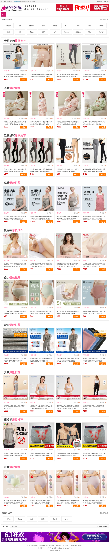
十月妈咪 (8, 26)
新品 (9, 14)
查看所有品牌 (104, 20)
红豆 (8, 32)
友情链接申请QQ (102, 526)
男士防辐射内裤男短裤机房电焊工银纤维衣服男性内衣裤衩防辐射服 (41, 455)
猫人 (66, 26)
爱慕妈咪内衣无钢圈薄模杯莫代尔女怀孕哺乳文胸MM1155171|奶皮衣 (41, 407)
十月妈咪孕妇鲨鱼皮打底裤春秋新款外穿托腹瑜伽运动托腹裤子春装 (68, 76)
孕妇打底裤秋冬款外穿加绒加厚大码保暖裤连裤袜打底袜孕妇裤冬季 (15, 170)
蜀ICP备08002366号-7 (65, 548)
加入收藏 (17, 1)
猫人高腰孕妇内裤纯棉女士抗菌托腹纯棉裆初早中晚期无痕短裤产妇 (94, 312)
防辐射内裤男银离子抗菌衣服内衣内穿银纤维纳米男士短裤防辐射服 (68, 455)
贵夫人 (8, 519)
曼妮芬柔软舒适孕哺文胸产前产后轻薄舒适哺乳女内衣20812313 (94, 265)
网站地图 (58, 545)
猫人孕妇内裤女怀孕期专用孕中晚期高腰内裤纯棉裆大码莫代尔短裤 (15, 312)
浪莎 (43, 32)
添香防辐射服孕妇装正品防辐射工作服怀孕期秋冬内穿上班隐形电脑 (94, 218)
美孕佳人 (78, 32)
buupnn (67, 32)
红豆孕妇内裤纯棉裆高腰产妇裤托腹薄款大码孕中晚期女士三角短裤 (68, 502)
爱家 (78, 26)
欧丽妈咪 (31, 26)
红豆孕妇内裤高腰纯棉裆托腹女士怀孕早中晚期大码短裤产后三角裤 (41, 502)
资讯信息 (99, 1)
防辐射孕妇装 (43, 545)
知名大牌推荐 (7, 20)
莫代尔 (90, 32)
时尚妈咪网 (48, 548)
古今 (55, 32)
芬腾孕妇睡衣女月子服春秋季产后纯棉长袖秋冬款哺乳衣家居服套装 (41, 123)
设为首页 (66, 545)
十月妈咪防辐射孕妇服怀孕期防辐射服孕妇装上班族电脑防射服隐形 (15, 76)
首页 (3, 14)
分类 (57, 14)
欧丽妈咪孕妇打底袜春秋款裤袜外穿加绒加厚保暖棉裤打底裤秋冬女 (94, 170)
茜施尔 (32, 32)
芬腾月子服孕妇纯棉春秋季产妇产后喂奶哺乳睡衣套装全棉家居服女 (94, 123)
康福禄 (101, 26)
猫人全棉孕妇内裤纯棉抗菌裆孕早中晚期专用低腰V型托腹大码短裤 (68, 312)
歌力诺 (101, 32)
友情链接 (5, 526)
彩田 (20, 32)
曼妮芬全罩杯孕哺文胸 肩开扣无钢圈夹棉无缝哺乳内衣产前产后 (15, 265)
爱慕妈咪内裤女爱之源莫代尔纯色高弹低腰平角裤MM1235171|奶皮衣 (68, 407)
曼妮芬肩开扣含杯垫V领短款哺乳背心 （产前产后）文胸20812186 (67, 265)
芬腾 (20, 26)
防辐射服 (39, 14)
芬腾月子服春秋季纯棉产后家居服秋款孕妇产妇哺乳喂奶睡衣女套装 (68, 123)
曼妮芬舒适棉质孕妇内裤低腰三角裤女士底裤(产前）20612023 (41, 265)
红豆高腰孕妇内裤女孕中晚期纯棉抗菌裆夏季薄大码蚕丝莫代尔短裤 (15, 502)
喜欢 (5, 71)
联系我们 (106, 1)
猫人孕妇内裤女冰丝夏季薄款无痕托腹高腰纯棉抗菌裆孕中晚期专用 (41, 312)
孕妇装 (30, 14)
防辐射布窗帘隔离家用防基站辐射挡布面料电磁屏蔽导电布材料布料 (94, 360)
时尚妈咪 (34, 545)
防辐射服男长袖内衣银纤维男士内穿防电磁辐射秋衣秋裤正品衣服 (41, 360)
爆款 (16, 14)
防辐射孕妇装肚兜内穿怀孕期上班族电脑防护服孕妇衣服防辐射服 (15, 455)
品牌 (23, 14)
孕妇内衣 (49, 14)
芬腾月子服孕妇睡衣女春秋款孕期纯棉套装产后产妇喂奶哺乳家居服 (15, 123)
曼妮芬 (55, 26)
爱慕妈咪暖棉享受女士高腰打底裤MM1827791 (93, 407)
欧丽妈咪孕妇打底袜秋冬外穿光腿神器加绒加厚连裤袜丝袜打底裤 (68, 170)
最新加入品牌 (7, 513)
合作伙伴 (14, 526)
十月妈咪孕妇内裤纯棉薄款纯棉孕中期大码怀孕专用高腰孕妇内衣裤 (41, 76)
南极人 (43, 519)
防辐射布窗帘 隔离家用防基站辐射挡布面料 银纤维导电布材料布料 (15, 360)
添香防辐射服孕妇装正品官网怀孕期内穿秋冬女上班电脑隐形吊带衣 (68, 218)
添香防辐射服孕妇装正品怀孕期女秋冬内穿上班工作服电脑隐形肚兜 (15, 218)
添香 (43, 26)
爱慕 (89, 26)
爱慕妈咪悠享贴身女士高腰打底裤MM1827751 (14, 407)
